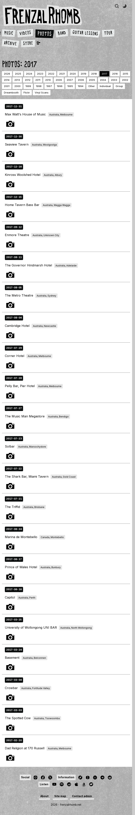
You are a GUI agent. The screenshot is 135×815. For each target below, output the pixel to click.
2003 (114, 80)
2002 (125, 80)
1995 (70, 86)
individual (105, 86)
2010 (48, 80)
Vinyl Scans (41, 92)
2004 (103, 80)
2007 (70, 80)
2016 (115, 73)
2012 (27, 80)
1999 (28, 86)
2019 (83, 73)
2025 (18, 73)
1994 (80, 86)
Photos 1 (10, 124)
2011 (37, 80)
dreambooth (11, 92)
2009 (59, 80)
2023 (40, 73)
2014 (7, 80)
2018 (94, 73)
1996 (59, 86)
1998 (39, 86)
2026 (7, 73)
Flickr (26, 92)
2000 (17, 86)
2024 (29, 73)
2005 (92, 80)
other (91, 86)
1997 (49, 86)
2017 (104, 73)
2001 (7, 86)
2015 (125, 73)
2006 (81, 80)
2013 (17, 80)
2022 (51, 73)
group (119, 86)
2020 (73, 73)
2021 (62, 73)
